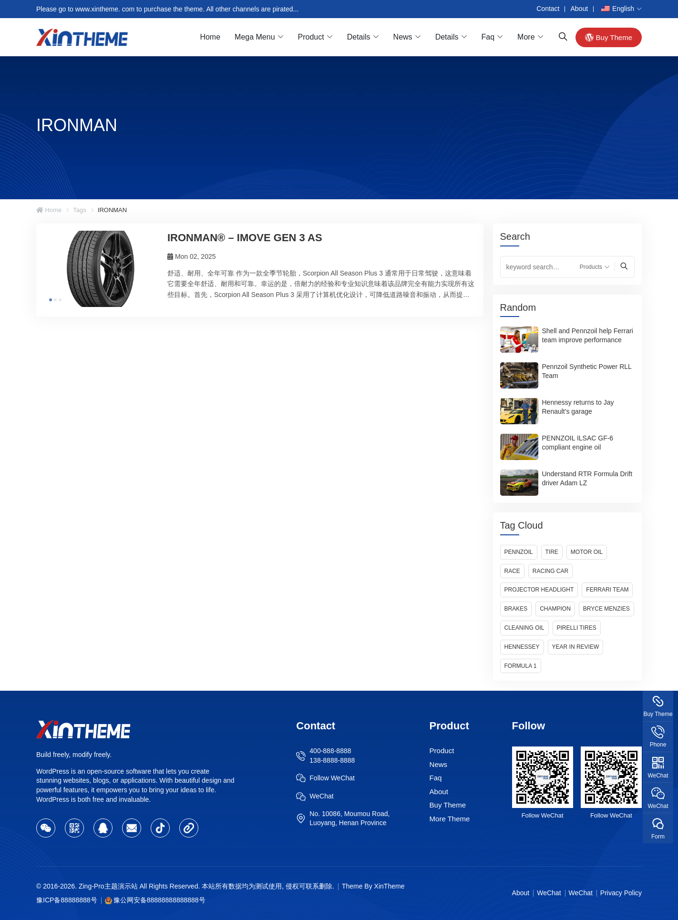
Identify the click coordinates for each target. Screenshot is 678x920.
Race (512, 571)
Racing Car (550, 571)
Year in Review (575, 647)
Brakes (516, 608)
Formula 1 (520, 666)
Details (358, 37)
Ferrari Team (607, 589)
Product (311, 37)
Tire (551, 552)
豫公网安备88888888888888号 (159, 900)
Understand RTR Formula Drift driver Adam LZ (587, 478)
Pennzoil (518, 552)
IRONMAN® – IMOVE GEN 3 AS (244, 238)
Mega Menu (255, 37)
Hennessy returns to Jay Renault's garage (578, 407)
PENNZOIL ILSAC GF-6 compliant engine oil (578, 442)
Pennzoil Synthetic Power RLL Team (587, 371)
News (402, 37)
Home (210, 37)
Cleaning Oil (524, 627)
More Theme (450, 819)
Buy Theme (608, 37)
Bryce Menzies (606, 608)
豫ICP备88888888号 (66, 900)
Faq (488, 37)
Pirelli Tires (576, 627)
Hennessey (522, 647)
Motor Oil (587, 552)
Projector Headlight (539, 589)
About (579, 8)
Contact (547, 8)
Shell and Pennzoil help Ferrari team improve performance (587, 335)
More (525, 37)
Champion (555, 608)
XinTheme (389, 886)
